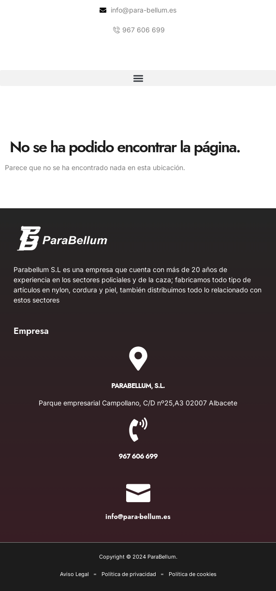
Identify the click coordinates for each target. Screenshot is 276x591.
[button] (138, 78)
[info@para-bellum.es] (138, 490)
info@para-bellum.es (138, 516)
